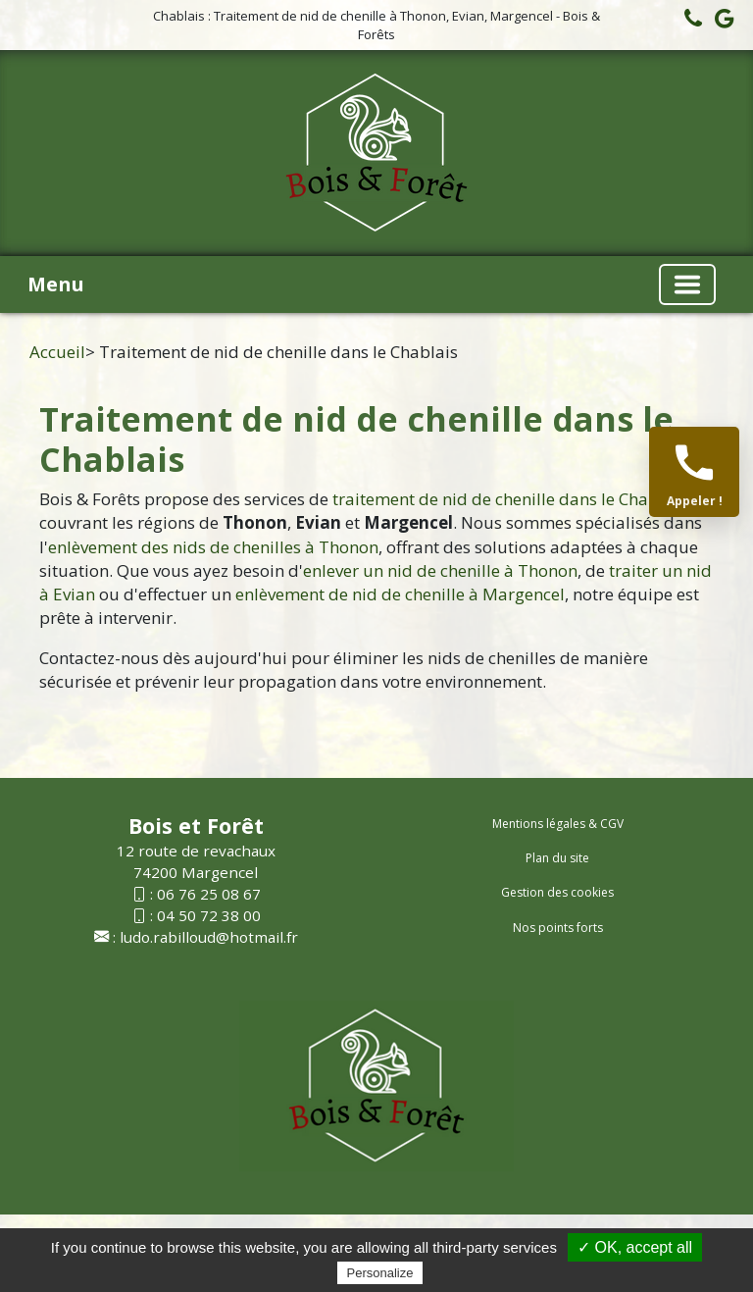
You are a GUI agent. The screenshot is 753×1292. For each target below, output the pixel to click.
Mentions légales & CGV (558, 823)
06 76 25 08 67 (209, 894)
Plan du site (557, 858)
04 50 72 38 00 (209, 915)
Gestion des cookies (557, 892)
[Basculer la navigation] (687, 284)
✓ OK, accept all (634, 1247)
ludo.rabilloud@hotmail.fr (209, 937)
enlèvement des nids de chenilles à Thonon (213, 547)
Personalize (380, 1273)
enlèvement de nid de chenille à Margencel (400, 594)
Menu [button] (55, 284)
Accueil (57, 351)
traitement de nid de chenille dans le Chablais (509, 499)
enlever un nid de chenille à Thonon (440, 570)
